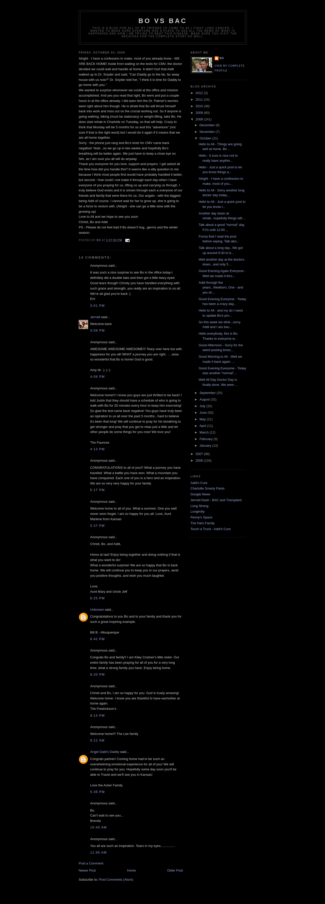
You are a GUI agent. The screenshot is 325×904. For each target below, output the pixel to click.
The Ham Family (202, 523)
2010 (200, 106)
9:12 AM (97, 740)
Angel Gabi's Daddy (104, 752)
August (205, 399)
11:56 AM (98, 852)
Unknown (97, 609)
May (203, 419)
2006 (200, 460)
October (206, 138)
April (203, 426)
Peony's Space (201, 517)
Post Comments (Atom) (116, 879)
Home (131, 870)
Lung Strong (199, 506)
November (208, 132)
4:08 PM (97, 376)
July (203, 406)
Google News (200, 494)
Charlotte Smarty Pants (207, 488)
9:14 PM (97, 715)
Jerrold (95, 317)
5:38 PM (97, 792)
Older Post (175, 870)
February (207, 439)
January (206, 445)
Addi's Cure (198, 483)
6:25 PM (97, 598)
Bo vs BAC (162, 21)
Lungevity (197, 511)
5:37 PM (97, 526)
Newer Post (87, 870)
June (204, 412)
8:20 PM (97, 674)
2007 (200, 454)
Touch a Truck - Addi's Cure (210, 529)
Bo (222, 58)
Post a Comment (91, 863)
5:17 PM (97, 490)
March (205, 432)
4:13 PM (97, 449)
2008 (200, 119)
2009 (200, 113)
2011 (200, 99)
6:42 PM (97, 639)
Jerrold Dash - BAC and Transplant (216, 500)
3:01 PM (97, 306)
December (208, 125)
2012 (200, 93)
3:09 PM (97, 330)
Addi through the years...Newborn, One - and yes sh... (221, 287)
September (208, 393)
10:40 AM (98, 827)
